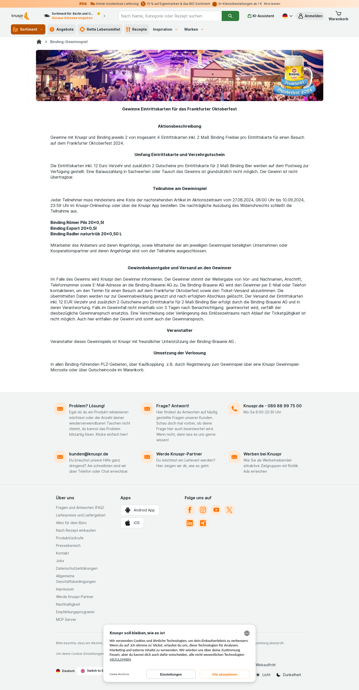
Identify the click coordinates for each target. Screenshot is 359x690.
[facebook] (190, 510)
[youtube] (216, 510)
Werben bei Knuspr (262, 453)
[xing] (203, 523)
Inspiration (165, 29)
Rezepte (136, 29)
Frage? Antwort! (172, 405)
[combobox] (170, 16)
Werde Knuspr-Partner (179, 453)
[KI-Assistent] (260, 16)
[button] (310, 16)
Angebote (61, 29)
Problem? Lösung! (87, 405)
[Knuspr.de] (39, 42)
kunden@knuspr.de (88, 453)
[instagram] (203, 510)
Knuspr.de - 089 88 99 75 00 (272, 405)
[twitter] (229, 510)
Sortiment (28, 29)
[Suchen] (230, 16)
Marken (194, 29)
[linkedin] (190, 523)
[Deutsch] (287, 16)
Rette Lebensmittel (100, 29)
